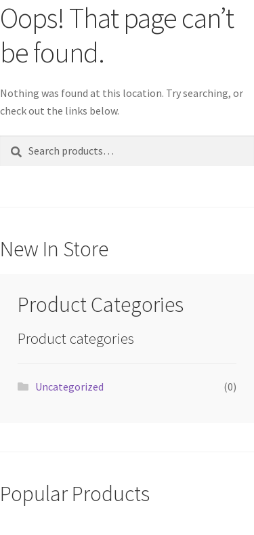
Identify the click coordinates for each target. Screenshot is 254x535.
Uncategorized (69, 386)
